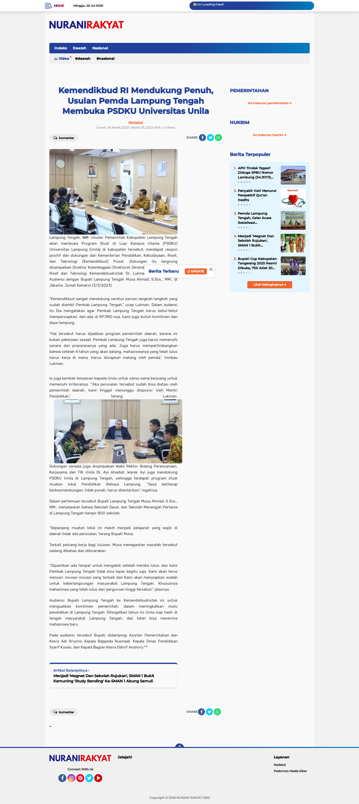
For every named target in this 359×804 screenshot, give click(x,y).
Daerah (79, 48)
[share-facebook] (202, 137)
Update (196, 271)
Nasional (100, 48)
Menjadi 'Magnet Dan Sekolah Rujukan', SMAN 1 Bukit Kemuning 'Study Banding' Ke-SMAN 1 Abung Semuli (103, 678)
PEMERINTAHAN (249, 90)
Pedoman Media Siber (290, 771)
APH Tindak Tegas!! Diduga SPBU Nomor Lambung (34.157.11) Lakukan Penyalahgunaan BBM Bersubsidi (256, 172)
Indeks (60, 48)
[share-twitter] (210, 137)
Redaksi (280, 765)
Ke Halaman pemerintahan (270, 103)
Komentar (63, 137)
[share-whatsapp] (218, 137)
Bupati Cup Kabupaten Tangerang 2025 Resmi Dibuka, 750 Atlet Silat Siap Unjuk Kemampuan (257, 263)
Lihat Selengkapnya (270, 284)
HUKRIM (239, 122)
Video (64, 58)
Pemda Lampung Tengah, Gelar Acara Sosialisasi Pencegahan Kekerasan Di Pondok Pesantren (255, 218)
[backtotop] (179, 747)
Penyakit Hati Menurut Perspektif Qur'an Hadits (257, 195)
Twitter (91, 780)
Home (59, 5)
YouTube (101, 780)
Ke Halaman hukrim (269, 135)
